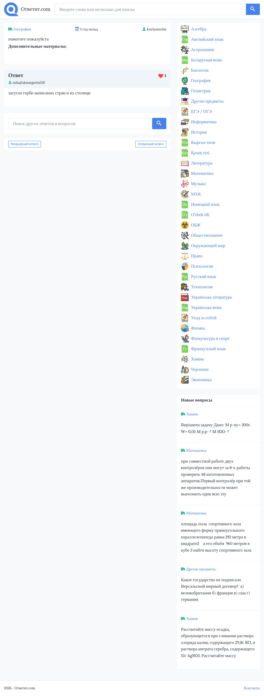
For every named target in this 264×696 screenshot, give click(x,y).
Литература (201, 163)
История (198, 132)
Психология (201, 266)
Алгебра (198, 29)
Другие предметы (207, 101)
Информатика (203, 121)
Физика (197, 328)
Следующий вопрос (151, 144)
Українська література (211, 297)
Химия (197, 359)
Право (196, 255)
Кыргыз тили (202, 142)
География (22, 29)
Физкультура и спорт (210, 338)
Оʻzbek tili (199, 214)
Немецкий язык (205, 204)
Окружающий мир (207, 245)
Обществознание (206, 235)
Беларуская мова (206, 60)
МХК (195, 194)
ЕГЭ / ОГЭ (201, 111)
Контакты (252, 688)
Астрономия (202, 49)
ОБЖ (195, 225)
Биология (199, 70)
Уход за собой (203, 317)
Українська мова (205, 307)
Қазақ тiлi (199, 152)
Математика (201, 173)
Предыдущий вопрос (25, 144)
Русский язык (203, 276)
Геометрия (200, 90)
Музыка (198, 183)
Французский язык (208, 348)
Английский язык (207, 39)
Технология (201, 286)
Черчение (199, 369)
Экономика (201, 379)
